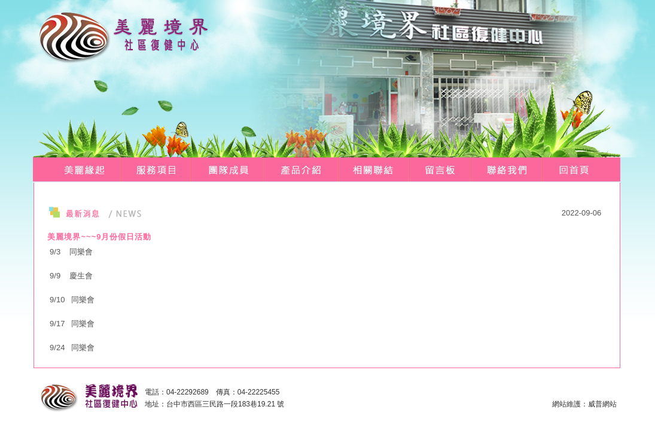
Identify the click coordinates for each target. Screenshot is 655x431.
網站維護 (566, 404)
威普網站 (602, 404)
